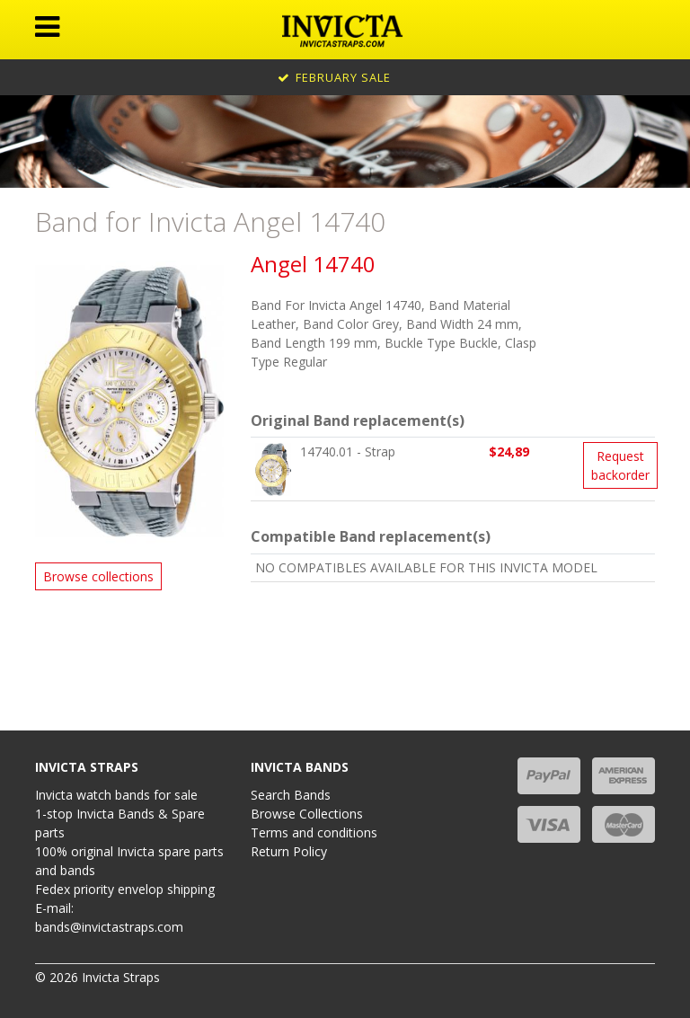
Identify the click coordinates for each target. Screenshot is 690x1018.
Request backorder (620, 465)
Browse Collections (307, 813)
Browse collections (98, 576)
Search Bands (291, 794)
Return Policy (289, 851)
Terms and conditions (314, 832)
